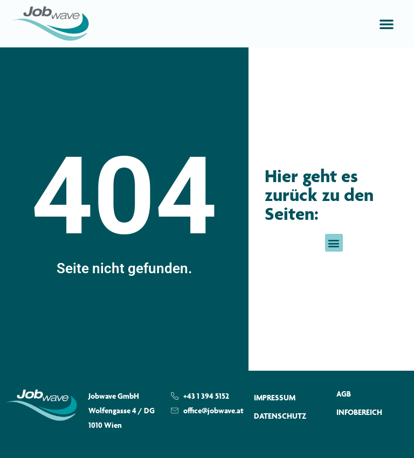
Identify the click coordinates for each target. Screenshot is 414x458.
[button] (386, 23)
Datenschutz (280, 416)
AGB (343, 393)
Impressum (274, 397)
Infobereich (359, 412)
